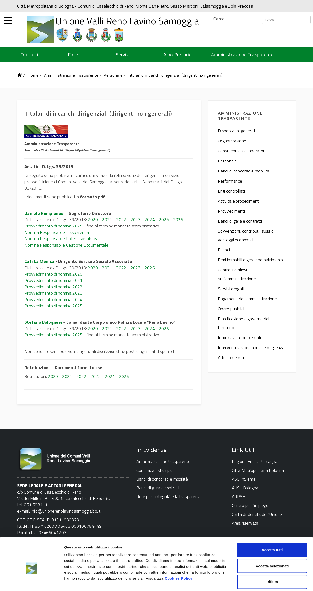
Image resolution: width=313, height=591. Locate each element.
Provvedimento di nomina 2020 (53, 274)
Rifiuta (272, 559)
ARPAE (238, 496)
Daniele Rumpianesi (44, 213)
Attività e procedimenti (239, 201)
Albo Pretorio (177, 54)
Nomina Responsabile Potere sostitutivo (62, 238)
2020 (93, 219)
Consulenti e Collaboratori (242, 151)
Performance (230, 181)
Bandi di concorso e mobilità (243, 171)
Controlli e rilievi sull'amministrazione (237, 274)
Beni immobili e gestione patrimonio (250, 260)
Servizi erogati (231, 288)
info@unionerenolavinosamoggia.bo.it (65, 511)
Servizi (123, 54)
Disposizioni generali (237, 131)
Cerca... (219, 19)
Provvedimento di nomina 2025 (53, 226)
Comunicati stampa (154, 470)
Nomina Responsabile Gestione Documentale (66, 245)
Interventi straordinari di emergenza (251, 347)
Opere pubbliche (233, 308)
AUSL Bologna (245, 487)
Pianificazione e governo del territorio (243, 323)
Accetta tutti (272, 527)
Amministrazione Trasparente (242, 54)
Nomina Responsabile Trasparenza (56, 232)
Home (33, 75)
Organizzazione (232, 141)
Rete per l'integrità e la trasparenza (169, 496)
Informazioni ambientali (239, 337)
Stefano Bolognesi (43, 322)
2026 (178, 219)
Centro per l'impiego (250, 505)
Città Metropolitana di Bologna (45, 6)
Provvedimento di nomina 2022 (53, 286)
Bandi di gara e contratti (240, 221)
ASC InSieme (244, 479)
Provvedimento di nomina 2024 (53, 299)
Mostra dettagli (257, 581)
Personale (113, 75)
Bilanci (224, 250)
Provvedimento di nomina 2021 (53, 280)
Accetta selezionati (272, 543)
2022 (121, 219)
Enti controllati (231, 191)
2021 (107, 219)
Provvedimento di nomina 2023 (53, 293)
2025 (164, 219)
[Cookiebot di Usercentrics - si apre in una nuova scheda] (31, 581)
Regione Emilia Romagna (255, 461)
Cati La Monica (39, 261)
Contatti (29, 54)
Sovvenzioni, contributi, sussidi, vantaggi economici (247, 235)
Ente (73, 54)
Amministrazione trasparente (163, 461)
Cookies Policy (178, 555)
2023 (136, 219)
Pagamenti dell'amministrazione (247, 298)
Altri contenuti (231, 357)
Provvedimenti (231, 211)
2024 (150, 219)
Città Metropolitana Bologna (258, 470)
